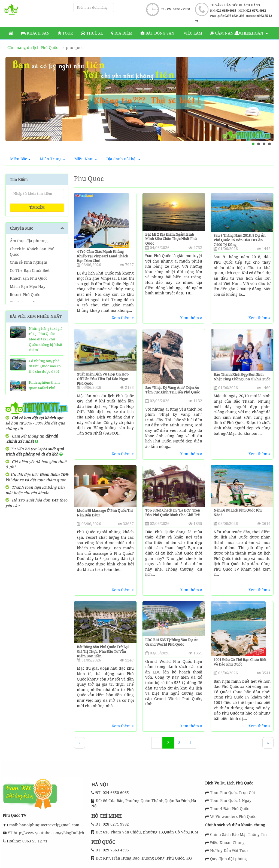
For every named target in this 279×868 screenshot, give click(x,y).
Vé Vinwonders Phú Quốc (233, 816)
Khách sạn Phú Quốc (28, 278)
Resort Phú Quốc (25, 294)
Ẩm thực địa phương (29, 240)
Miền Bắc (20, 158)
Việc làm (192, 33)
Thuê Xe (92, 33)
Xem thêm (123, 317)
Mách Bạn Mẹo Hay (28, 286)
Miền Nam (85, 158)
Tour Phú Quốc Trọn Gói (232, 792)
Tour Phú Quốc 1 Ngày (230, 800)
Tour (65, 33)
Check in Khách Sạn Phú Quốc (32, 251)
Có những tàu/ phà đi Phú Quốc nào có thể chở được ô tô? (45, 366)
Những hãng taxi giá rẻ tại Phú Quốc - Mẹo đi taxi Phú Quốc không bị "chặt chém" (45, 339)
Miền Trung (52, 158)
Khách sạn (35, 33)
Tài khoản (251, 33)
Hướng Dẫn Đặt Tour (229, 850)
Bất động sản (157, 33)
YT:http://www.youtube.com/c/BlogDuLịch (45, 832)
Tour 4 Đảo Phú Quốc (229, 808)
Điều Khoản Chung (227, 842)
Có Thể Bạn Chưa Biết (30, 270)
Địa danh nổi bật (123, 158)
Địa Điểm (121, 33)
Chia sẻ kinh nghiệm (28, 262)
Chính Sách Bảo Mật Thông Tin (238, 834)
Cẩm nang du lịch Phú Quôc (32, 47)
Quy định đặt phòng (228, 858)
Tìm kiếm (36, 207)
